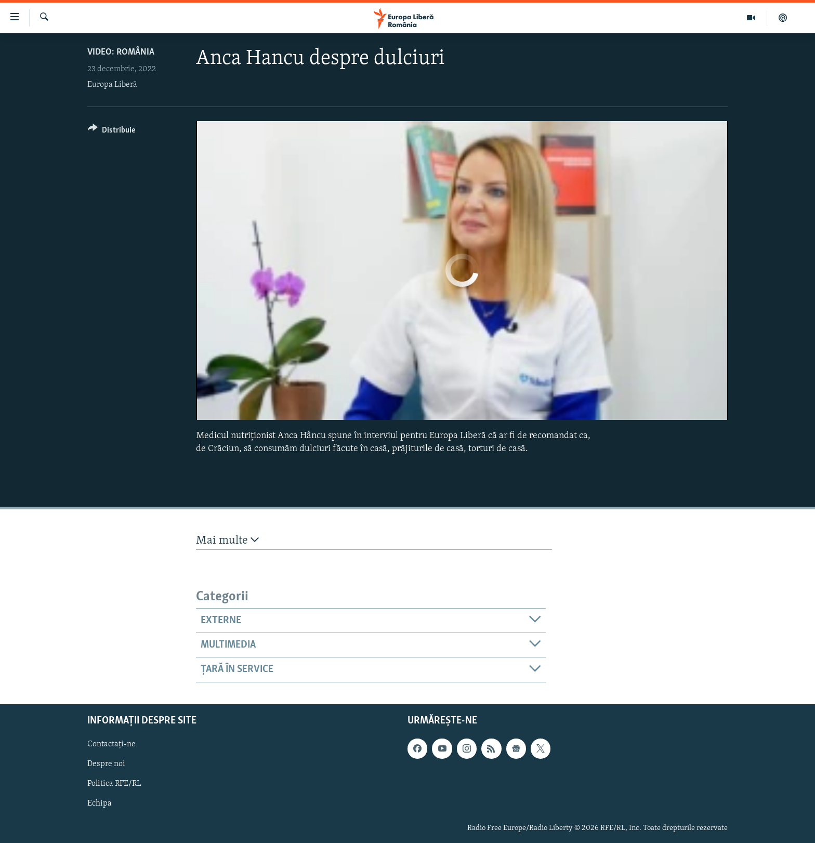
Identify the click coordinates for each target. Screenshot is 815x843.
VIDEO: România (120, 52)
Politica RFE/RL (114, 784)
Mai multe (227, 540)
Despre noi (106, 764)
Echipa (99, 803)
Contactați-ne (111, 744)
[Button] (111, 131)
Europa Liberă (112, 85)
